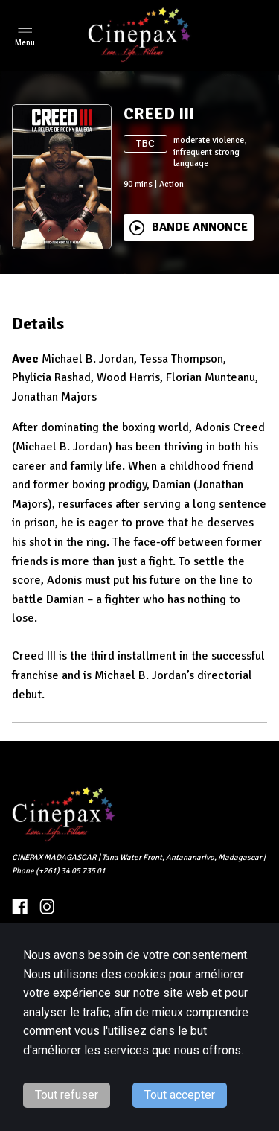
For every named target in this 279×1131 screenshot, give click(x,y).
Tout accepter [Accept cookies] (179, 1095)
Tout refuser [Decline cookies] (66, 1095)
